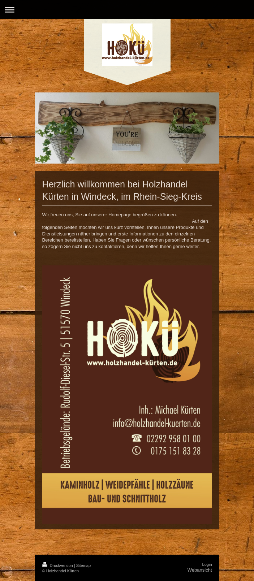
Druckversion (58, 565)
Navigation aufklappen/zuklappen (127, 9)
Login (207, 564)
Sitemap (83, 565)
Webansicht (200, 570)
